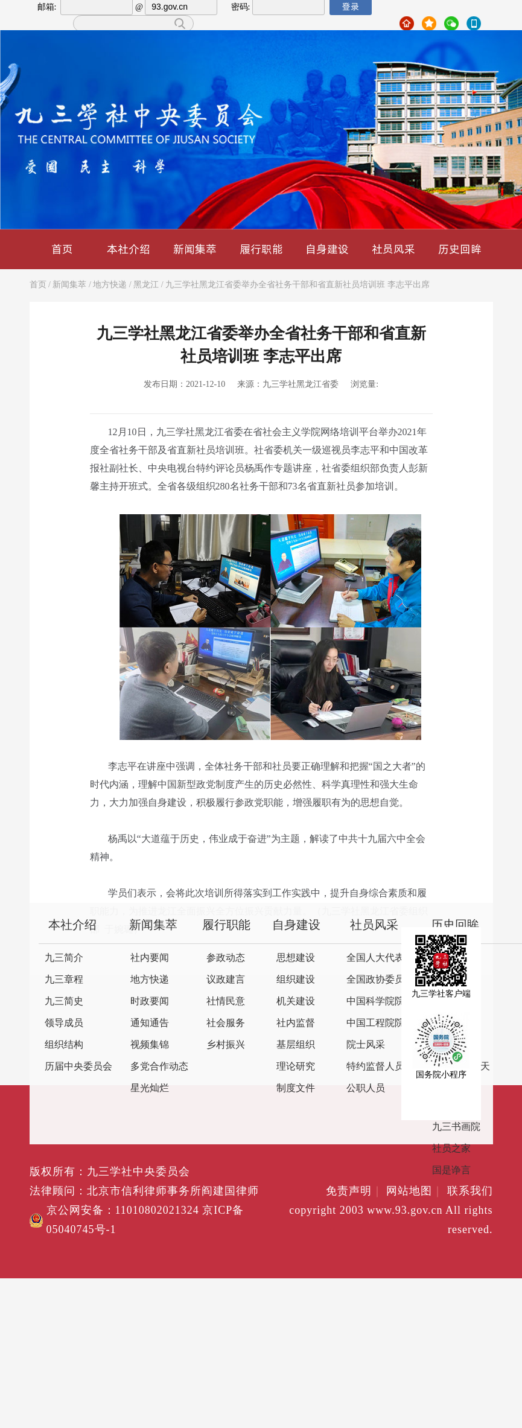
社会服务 (225, 1023)
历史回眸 (460, 249)
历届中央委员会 (78, 1067)
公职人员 (365, 1088)
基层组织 (295, 1045)
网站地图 (415, 1191)
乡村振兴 (225, 1045)
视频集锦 (149, 1045)
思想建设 (295, 958)
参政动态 (225, 958)
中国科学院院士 (380, 1001)
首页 (62, 249)
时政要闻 (149, 1001)
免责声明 (354, 1191)
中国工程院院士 (380, 1023)
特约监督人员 (375, 1067)
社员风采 (393, 249)
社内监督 (295, 1023)
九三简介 (64, 958)
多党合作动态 (159, 1067)
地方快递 (110, 285)
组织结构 (64, 1045)
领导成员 (64, 1023)
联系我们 (470, 1191)
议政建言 (225, 980)
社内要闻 (149, 958)
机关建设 (295, 1001)
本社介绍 (128, 249)
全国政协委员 (375, 980)
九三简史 (64, 1001)
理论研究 (295, 1067)
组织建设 (295, 980)
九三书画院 (456, 1127)
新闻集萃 (195, 249)
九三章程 (64, 980)
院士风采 (365, 1045)
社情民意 (225, 1001)
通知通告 (149, 1023)
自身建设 (327, 249)
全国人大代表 (375, 958)
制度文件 (295, 1088)
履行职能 (261, 249)
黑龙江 (146, 285)
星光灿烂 (149, 1088)
